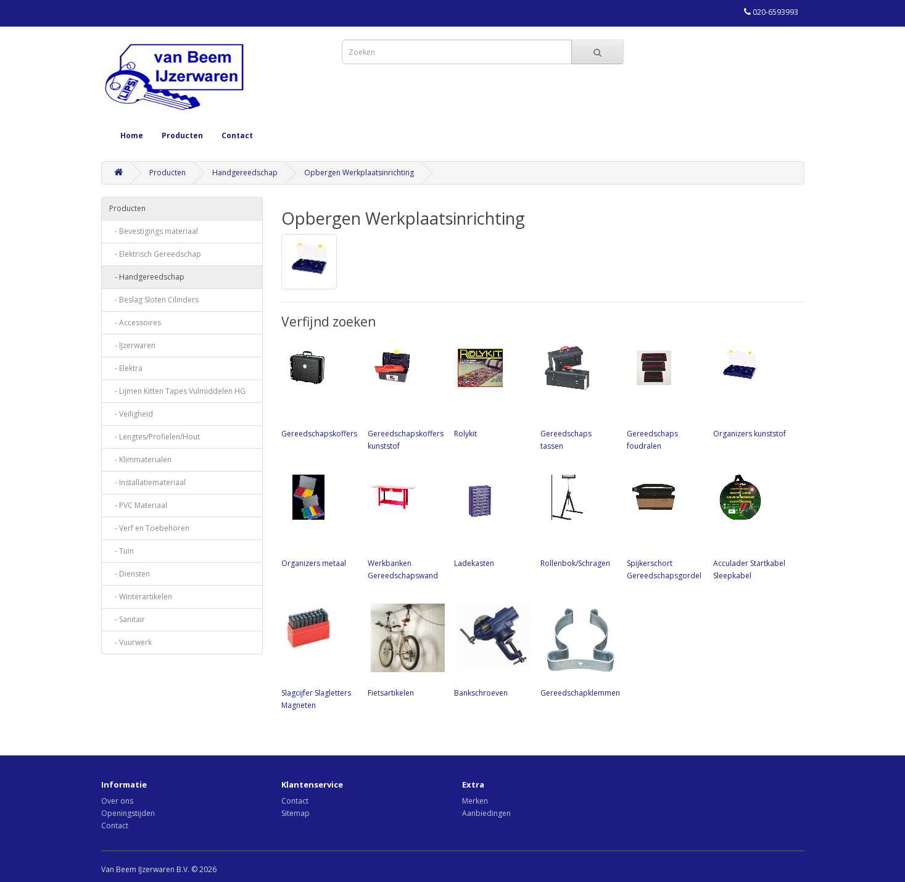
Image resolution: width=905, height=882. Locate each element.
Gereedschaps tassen (577, 396)
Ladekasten (491, 519)
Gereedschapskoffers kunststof (406, 396)
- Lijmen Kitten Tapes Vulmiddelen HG (177, 391)
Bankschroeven (491, 649)
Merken (475, 801)
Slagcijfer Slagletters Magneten (318, 655)
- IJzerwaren (132, 345)
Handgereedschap (245, 172)
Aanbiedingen (486, 813)
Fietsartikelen (405, 649)
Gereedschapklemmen (580, 649)
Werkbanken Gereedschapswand (405, 526)
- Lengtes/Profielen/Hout (154, 436)
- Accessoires (135, 322)
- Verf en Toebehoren (149, 528)
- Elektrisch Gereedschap (155, 254)
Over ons (117, 801)
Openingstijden (128, 813)
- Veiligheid (131, 414)
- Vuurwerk (130, 642)
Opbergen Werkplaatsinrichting (359, 172)
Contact (237, 135)
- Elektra (126, 368)
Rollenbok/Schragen (577, 519)
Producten (182, 135)
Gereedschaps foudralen (664, 396)
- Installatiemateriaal (147, 482)
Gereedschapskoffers (319, 390)
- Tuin (121, 551)
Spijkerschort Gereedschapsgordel (664, 526)
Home (131, 135)
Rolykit (491, 390)
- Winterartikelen (140, 596)
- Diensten (129, 573)
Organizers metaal (318, 519)
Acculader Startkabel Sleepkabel (750, 526)
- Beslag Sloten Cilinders (154, 299)
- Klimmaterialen (140, 459)
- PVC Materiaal (138, 505)
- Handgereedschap (146, 277)
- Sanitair (127, 619)
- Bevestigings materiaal (153, 231)
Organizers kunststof (750, 390)
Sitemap (295, 813)
